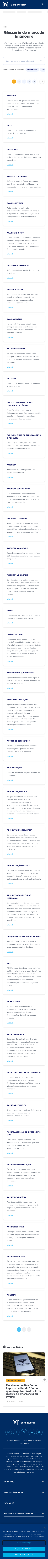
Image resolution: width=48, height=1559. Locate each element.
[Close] (45, 1527)
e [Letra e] (34, 81)
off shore (32, 70)
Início (5, 27)
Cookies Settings (24, 1542)
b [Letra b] (19, 81)
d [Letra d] (29, 81)
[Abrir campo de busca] (42, 5)
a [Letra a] (14, 81)
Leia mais (10, 114)
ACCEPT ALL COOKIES (24, 1555)
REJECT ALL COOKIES (24, 1549)
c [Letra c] (24, 81)
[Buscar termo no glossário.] (41, 61)
